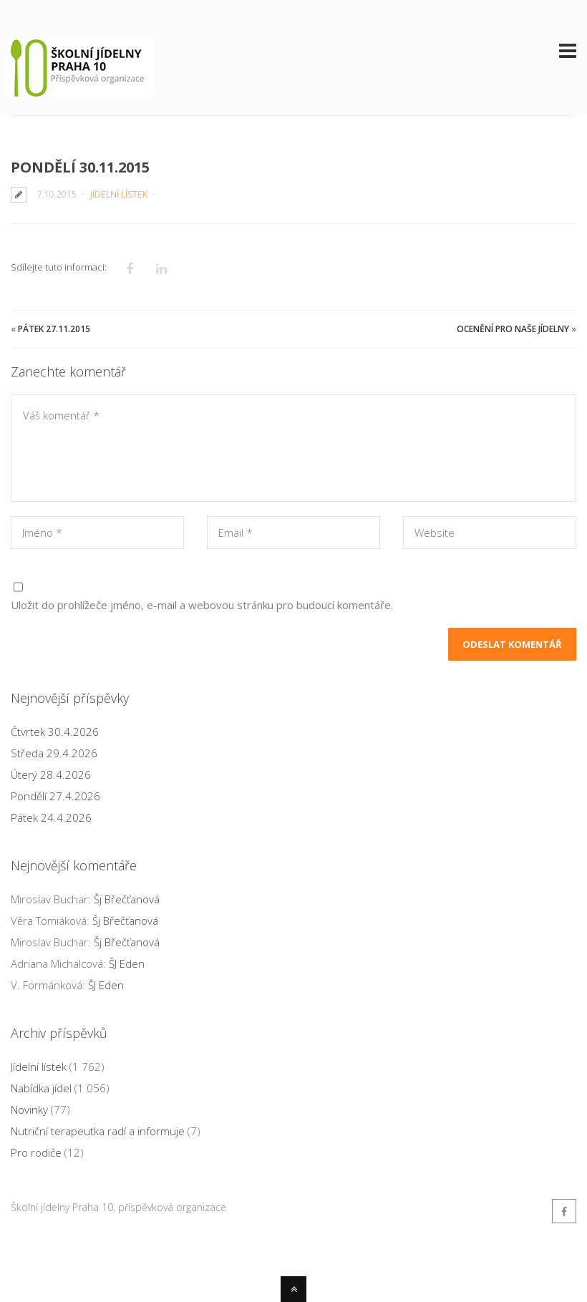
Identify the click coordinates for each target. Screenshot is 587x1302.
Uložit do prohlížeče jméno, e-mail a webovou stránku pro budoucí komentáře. (202, 605)
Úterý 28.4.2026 (51, 774)
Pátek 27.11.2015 (54, 329)
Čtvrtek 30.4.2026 (55, 731)
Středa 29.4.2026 (54, 753)
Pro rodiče (36, 1152)
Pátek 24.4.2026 (51, 817)
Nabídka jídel (41, 1088)
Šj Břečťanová (127, 899)
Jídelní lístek (118, 194)
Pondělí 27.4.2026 (55, 796)
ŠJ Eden (127, 963)
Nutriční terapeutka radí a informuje (98, 1131)
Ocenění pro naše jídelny (513, 329)
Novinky (29, 1109)
